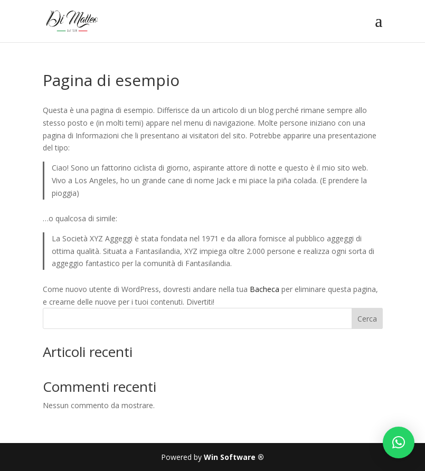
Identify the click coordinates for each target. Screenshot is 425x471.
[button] (398, 442)
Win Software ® (234, 457)
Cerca (367, 319)
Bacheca (264, 289)
